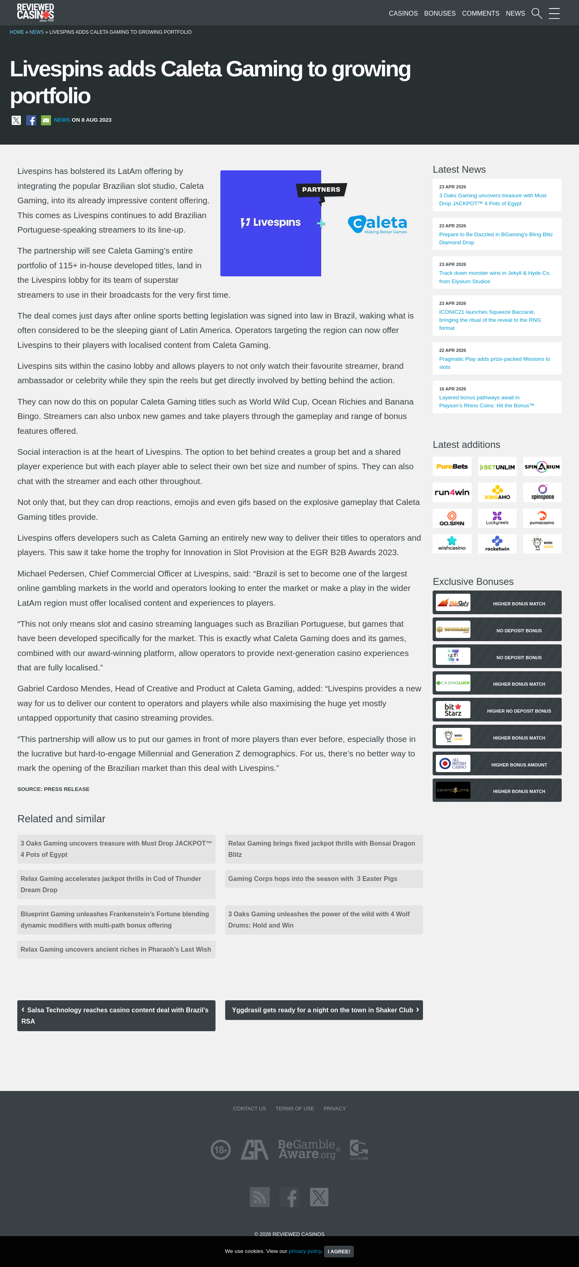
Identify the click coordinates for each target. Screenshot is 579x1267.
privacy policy (305, 1251)
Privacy (335, 1109)
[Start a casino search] (537, 13)
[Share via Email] (46, 120)
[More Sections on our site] (554, 13)
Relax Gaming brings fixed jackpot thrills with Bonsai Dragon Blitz (321, 849)
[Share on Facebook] (31, 120)
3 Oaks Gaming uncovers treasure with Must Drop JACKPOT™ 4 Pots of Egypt (116, 849)
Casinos (403, 13)
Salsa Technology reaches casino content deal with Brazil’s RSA (114, 1016)
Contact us (249, 1109)
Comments (480, 13)
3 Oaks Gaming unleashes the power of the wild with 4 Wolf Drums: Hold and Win (319, 920)
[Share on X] (16, 120)
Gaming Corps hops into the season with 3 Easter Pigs (313, 878)
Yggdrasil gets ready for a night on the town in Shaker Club (322, 1010)
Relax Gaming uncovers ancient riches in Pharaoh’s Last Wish (116, 949)
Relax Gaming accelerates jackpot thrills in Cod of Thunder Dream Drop (111, 884)
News (515, 13)
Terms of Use (294, 1109)
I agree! (339, 1252)
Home (17, 32)
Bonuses (440, 13)
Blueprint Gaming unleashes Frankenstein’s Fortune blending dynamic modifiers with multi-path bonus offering (115, 920)
